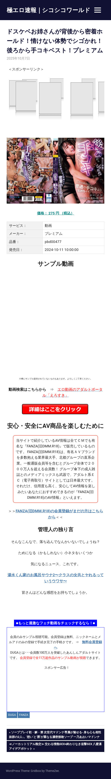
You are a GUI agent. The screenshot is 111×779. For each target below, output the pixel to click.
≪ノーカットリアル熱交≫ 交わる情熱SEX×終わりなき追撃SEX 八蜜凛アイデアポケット (55, 745)
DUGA (12, 715)
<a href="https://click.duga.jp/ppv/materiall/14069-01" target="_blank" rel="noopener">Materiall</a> (55, 689)
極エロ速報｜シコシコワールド (48, 10)
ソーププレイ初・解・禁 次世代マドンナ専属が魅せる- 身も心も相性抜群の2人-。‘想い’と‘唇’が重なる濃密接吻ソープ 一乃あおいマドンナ (55, 734)
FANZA (23, 715)
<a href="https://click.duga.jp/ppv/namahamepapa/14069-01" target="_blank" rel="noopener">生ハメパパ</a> (55, 607)
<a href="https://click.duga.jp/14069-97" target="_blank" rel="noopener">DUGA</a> (55, 98)
